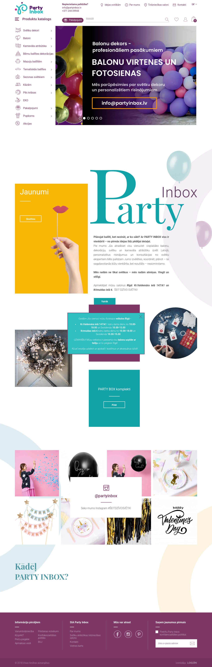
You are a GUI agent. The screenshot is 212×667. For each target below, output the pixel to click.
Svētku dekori (27, 30)
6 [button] (100, 118)
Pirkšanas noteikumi (48, 631)
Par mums (134, 4)
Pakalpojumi (75, 20)
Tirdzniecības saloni (158, 4)
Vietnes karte (76, 646)
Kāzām (23, 84)
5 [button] (96, 118)
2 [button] (84, 118)
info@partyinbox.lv (71, 7)
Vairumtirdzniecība (24, 631)
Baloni (22, 37)
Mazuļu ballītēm (28, 61)
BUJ (40, 642)
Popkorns (24, 115)
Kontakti (182, 4)
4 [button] (92, 118)
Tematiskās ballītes (30, 69)
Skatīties (30, 219)
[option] (74, 75)
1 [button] (80, 118)
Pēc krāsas (25, 92)
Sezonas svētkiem (30, 76)
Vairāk (104, 301)
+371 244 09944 (70, 11)
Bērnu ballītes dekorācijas (34, 53)
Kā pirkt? (19, 635)
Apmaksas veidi (23, 643)
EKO (21, 100)
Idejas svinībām (113, 4)
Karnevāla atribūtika (31, 46)
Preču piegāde (22, 639)
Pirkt (114, 405)
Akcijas (23, 123)
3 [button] (88, 118)
